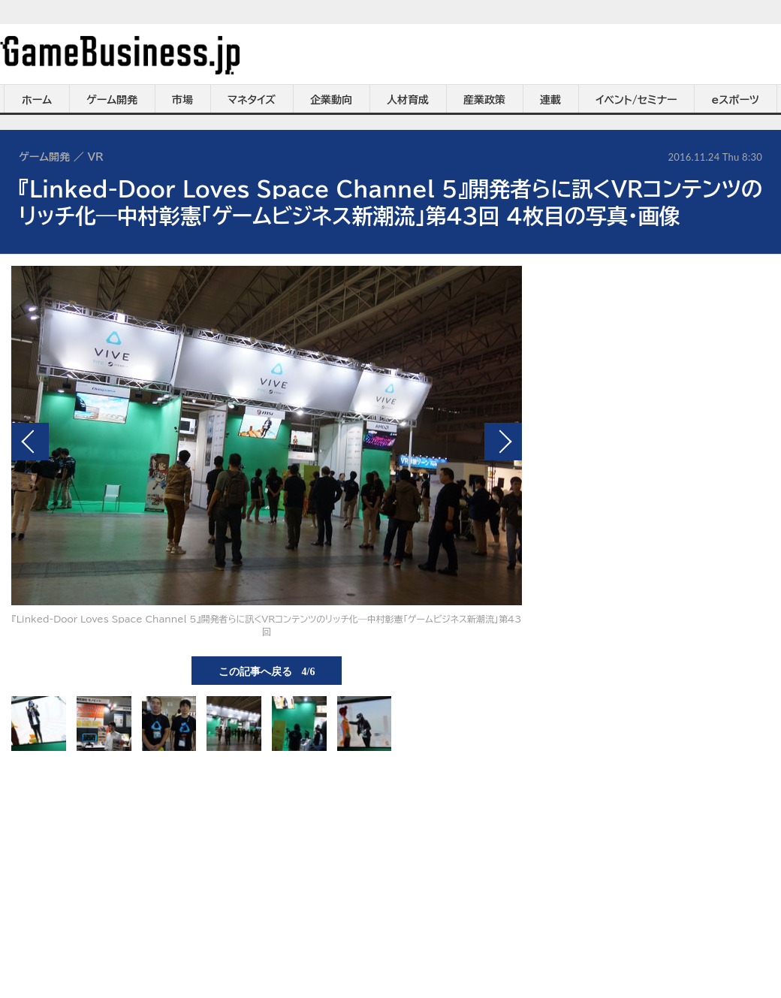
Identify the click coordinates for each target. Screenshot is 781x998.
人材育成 (408, 100)
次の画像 (503, 441)
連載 (550, 100)
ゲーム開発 (111, 100)
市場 (182, 100)
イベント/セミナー (636, 100)
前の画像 (30, 441)
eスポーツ (735, 100)
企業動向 (331, 100)
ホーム (37, 100)
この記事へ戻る (267, 670)
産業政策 (484, 100)
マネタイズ (252, 100)
